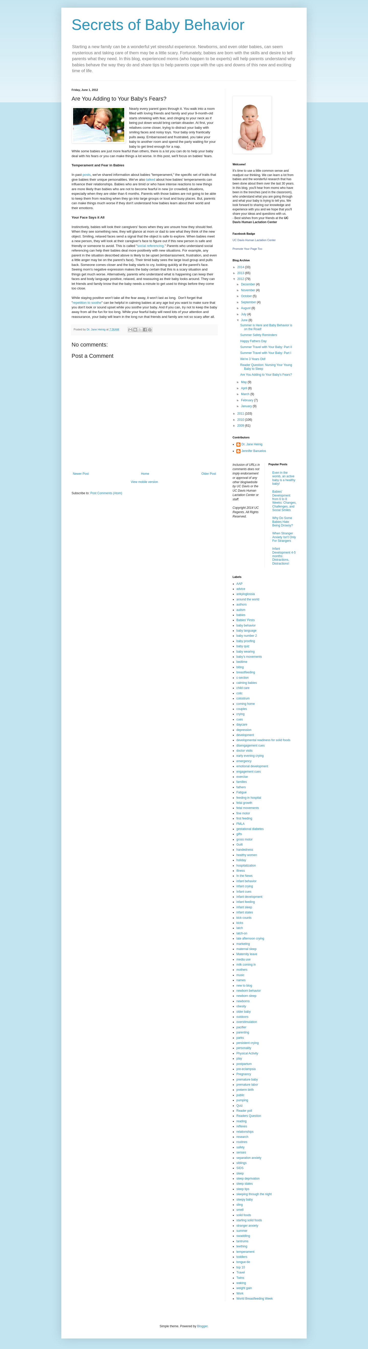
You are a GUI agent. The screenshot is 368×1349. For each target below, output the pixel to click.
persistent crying (247, 1043)
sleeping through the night (254, 1194)
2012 (241, 279)
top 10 (240, 1267)
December (248, 284)
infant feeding (245, 902)
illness (240, 870)
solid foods (243, 1215)
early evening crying (250, 756)
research (242, 1137)
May (244, 382)
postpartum (244, 1064)
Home (145, 474)
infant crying (244, 886)
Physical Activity (247, 1053)
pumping (242, 1100)
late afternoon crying (250, 938)
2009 (241, 425)
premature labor (247, 1084)
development (245, 735)
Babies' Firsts (245, 620)
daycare (241, 724)
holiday (241, 860)
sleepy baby (244, 1199)
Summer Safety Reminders (258, 335)
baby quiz (242, 646)
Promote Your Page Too (247, 248)
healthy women (246, 855)
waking (241, 1283)
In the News (244, 876)
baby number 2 (246, 636)
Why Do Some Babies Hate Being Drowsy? (282, 521)
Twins (240, 1278)
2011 (241, 413)
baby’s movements (249, 657)
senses (241, 1152)
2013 (241, 273)
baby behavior (246, 625)
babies (240, 615)
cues (239, 719)
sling (239, 1204)
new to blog (244, 985)
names (241, 980)
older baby (243, 1011)
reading (241, 1121)
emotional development (252, 766)
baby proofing (245, 641)
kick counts (243, 918)
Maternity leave (246, 954)
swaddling (243, 1236)
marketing (243, 944)
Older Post (208, 474)
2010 (241, 420)
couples (241, 709)
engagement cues (248, 771)
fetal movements (247, 808)
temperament (245, 1252)
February (247, 400)
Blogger (202, 1326)
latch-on (241, 933)
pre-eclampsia (246, 1069)
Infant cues (243, 891)
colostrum (243, 698)
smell (240, 1210)
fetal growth (244, 803)
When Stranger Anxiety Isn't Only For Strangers (284, 537)
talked (150, 179)
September (249, 302)
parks (240, 1038)
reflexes (241, 1126)
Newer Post (81, 474)
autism (240, 610)
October (247, 296)
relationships (245, 1132)
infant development (249, 897)
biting (240, 667)
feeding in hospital (248, 798)
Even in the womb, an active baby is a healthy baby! (283, 478)
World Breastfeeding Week (254, 1298)
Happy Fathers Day (253, 341)
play (239, 1058)
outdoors (242, 1017)
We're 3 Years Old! (253, 359)
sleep (240, 1173)
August (246, 308)
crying (240, 714)
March (245, 394)
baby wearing (245, 651)
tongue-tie (243, 1262)
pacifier (241, 1027)
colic (239, 693)
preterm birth (245, 1090)
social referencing (150, 246)
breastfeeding (245, 672)
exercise (242, 777)
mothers (241, 970)
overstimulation (246, 1022)
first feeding (244, 818)
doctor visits (244, 750)
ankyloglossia (245, 594)
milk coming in (246, 964)
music (240, 975)
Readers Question (248, 1116)
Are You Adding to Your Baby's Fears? (266, 374)
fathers (241, 787)
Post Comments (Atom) (106, 493)
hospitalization (246, 865)
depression (243, 730)
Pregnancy (243, 1074)
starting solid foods (249, 1220)
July (244, 314)
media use (243, 959)
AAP (239, 584)
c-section (242, 677)
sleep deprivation (248, 1178)
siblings (241, 1163)
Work (240, 1293)
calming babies (246, 683)
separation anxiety (248, 1158)
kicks (239, 923)
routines (241, 1142)
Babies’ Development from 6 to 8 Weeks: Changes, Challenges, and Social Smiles (284, 501)
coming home (245, 704)
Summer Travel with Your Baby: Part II (266, 347)
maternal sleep (246, 949)
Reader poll (244, 1111)
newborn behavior (248, 990)
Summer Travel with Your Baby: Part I (265, 353)
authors (241, 604)
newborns (243, 1001)
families (241, 782)
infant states (244, 912)
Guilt (239, 844)
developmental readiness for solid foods (263, 740)
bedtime (241, 662)
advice (240, 589)
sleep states (244, 1183)
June (244, 320)
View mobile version (144, 482)
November (248, 290)
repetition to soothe (87, 303)
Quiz (239, 1105)
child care (242, 688)
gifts (239, 834)
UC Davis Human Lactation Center (254, 240)
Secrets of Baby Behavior (158, 24)
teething (241, 1246)
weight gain (244, 1288)
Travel (240, 1272)
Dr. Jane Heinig (251, 444)
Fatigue (241, 792)
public (240, 1095)
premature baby (247, 1079)
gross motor (244, 839)
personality (243, 1048)
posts (87, 175)
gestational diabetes (250, 829)
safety (240, 1147)
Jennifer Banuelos (253, 451)
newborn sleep (246, 996)
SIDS (240, 1168)
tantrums (242, 1241)
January (247, 406)
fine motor (243, 813)
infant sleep (244, 907)
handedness (244, 849)
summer (241, 1231)
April (244, 388)
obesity (241, 1006)
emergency (243, 761)
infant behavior (246, 881)
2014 (241, 267)
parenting (242, 1032)
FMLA (240, 824)
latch (239, 928)
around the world (247, 599)
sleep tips (242, 1189)
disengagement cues (250, 745)
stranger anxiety (247, 1225)
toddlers (241, 1257)
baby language (246, 630)
